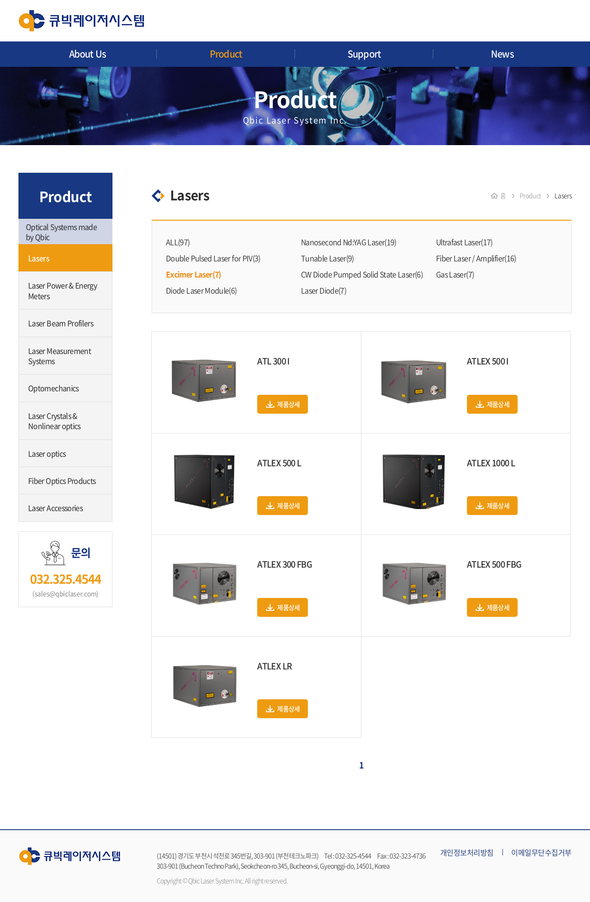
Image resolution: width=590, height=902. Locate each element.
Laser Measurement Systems (59, 355)
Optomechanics (53, 387)
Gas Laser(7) (455, 274)
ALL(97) (178, 241)
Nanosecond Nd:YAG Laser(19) (348, 241)
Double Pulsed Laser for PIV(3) (213, 258)
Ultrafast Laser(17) (464, 241)
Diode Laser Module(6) (201, 290)
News (502, 53)
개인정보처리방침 (467, 852)
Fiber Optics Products (62, 480)
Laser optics (46, 453)
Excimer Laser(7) (193, 274)
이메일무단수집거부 (541, 852)
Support (364, 53)
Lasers (38, 258)
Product (226, 53)
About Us (87, 53)
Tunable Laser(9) (327, 258)
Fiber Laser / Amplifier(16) (476, 258)
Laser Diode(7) (323, 290)
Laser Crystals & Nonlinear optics (54, 420)
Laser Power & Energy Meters (62, 290)
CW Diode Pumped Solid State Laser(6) (361, 274)
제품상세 (288, 404)
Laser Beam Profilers (60, 322)
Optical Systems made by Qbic (61, 231)
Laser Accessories (55, 507)
